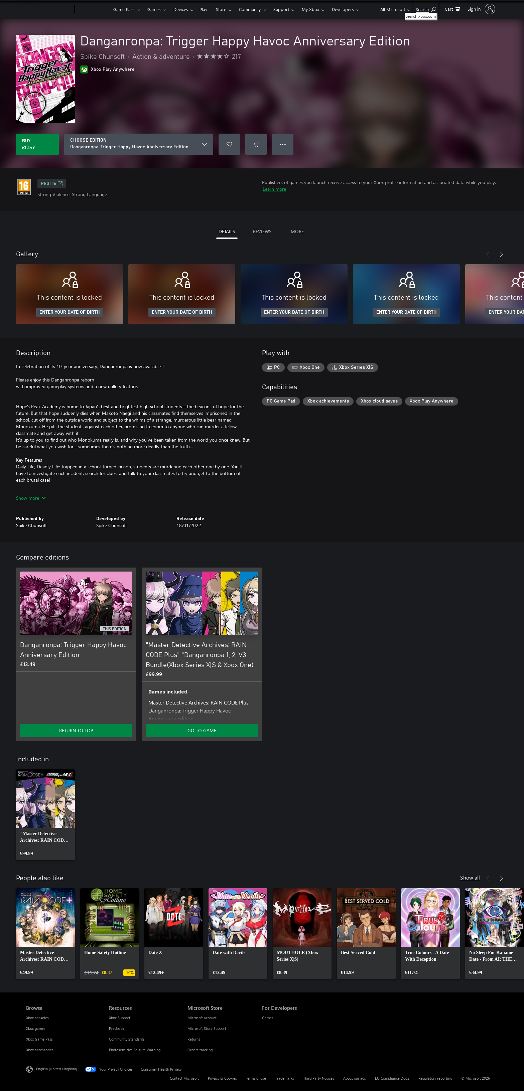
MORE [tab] (297, 231)
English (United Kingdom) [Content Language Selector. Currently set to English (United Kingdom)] (56, 1069)
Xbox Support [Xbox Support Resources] (119, 1018)
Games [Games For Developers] (267, 1018)
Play (203, 9)
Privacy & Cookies (222, 1078)
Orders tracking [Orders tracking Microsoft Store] (200, 1050)
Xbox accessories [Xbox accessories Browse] (39, 1050)
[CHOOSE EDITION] (138, 144)
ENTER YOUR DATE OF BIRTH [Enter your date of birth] (69, 312)
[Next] (501, 254)
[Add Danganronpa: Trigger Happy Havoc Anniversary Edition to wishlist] (229, 144)
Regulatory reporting (435, 1078)
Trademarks (284, 1078)
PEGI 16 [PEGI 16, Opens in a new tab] (52, 183)
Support (281, 9)
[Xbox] (93, 9)
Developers (343, 9)
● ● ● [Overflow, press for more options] (283, 144)
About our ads (354, 1078)
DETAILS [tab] (227, 231)
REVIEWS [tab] (262, 231)
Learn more (274, 189)
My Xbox (310, 9)
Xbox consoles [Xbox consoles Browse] (37, 1018)
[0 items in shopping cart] (452, 8)
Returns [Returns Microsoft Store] (193, 1039)
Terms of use (256, 1078)
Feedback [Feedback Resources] (116, 1028)
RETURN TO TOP (76, 730)
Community (250, 9)
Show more (31, 498)
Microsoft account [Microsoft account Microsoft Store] (202, 1018)
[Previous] (488, 254)
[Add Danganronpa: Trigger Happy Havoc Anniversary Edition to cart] (256, 144)
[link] (45, 814)
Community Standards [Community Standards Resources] (127, 1039)
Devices (180, 9)
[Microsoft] (49, 9)
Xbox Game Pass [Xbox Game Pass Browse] (39, 1039)
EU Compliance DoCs (392, 1078)
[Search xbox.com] (426, 8)
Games (154, 9)
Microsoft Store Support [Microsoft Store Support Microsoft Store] (206, 1028)
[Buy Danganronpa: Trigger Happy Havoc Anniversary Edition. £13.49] (37, 144)
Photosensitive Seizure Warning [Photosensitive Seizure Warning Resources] (134, 1050)
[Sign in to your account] (481, 9)
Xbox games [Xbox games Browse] (35, 1028)
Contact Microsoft (184, 1078)
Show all (470, 877)
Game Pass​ (124, 9)
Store (221, 9)
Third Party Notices (318, 1078)
